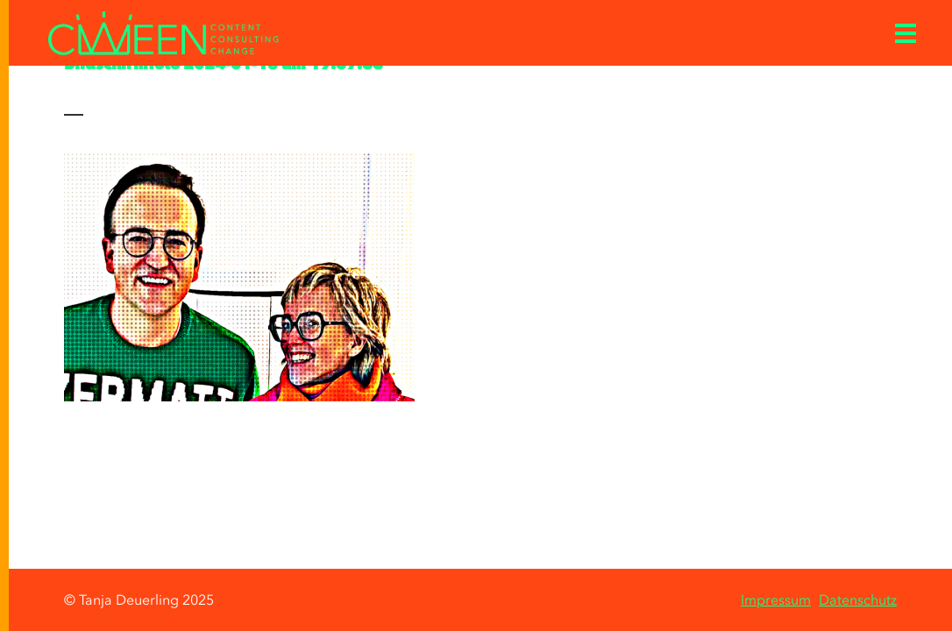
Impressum (776, 599)
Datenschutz (858, 599)
